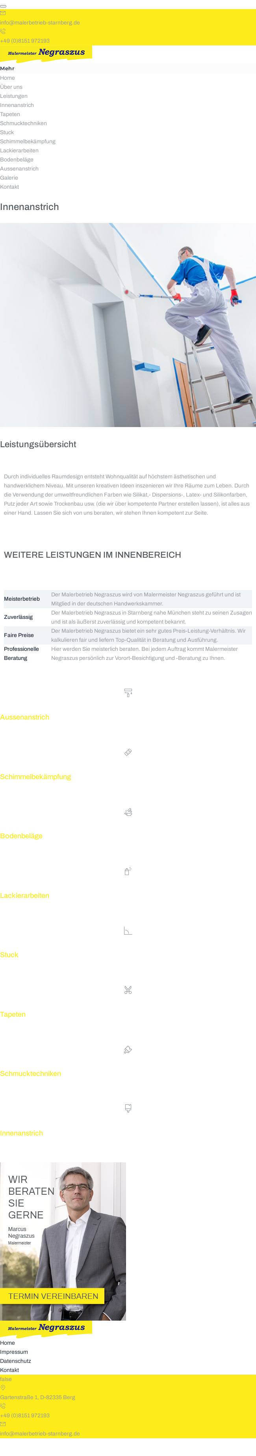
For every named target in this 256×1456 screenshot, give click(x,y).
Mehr (7, 86)
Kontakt (9, 205)
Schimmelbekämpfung (28, 159)
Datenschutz (15, 1379)
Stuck (7, 150)
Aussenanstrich (19, 186)
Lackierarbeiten (19, 168)
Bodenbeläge (16, 177)
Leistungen (14, 114)
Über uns (11, 105)
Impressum (14, 1370)
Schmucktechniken (23, 141)
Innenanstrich (17, 123)
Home (7, 96)
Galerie (9, 196)
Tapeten (10, 132)
